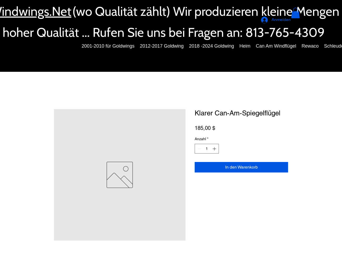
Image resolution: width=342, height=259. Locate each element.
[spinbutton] (207, 148)
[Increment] (215, 148)
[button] (295, 13)
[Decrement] (198, 148)
